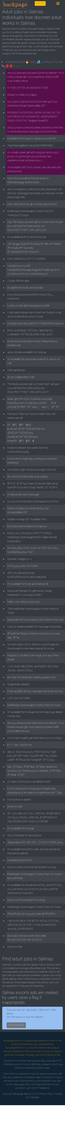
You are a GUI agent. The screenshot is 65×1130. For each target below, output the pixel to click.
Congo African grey (18, 280)
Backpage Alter (20, 1093)
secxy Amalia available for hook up (26, 352)
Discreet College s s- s (19, 559)
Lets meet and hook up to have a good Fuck (32, 204)
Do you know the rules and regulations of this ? (33, 501)
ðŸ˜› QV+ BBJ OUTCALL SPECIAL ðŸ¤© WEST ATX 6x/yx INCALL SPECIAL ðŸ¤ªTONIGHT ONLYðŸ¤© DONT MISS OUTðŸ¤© (34, 817)
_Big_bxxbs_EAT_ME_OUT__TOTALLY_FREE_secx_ (35, 842)
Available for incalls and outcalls (25, 287)
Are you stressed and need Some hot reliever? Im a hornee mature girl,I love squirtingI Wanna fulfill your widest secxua (35, 726)
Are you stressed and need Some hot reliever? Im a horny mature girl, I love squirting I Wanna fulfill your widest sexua (35, 76)
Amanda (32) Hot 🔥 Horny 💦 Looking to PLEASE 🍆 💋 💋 (32, 63)
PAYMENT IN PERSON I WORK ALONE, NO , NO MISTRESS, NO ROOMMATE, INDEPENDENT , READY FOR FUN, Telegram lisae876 (33, 116)
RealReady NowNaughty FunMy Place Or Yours (34, 705)
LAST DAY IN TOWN (18, 698)
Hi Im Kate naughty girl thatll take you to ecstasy (34, 737)
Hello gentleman (16, 370)
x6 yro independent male (20, 377)
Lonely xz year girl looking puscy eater (28, 305)
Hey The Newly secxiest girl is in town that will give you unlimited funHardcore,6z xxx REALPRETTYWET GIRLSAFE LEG (35, 225)
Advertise (34, 1097)
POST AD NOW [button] (16, 1025)
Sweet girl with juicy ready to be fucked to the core (35, 619)
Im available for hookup (20, 828)
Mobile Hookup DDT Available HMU (27, 519)
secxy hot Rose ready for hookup (26, 899)
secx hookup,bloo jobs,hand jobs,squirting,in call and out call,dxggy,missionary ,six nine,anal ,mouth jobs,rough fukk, (35, 193)
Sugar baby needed (18, 684)
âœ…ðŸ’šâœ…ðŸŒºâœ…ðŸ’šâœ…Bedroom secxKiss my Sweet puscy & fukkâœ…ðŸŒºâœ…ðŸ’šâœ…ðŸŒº (34, 770)
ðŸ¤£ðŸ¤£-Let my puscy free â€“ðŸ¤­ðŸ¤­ (31, 913)
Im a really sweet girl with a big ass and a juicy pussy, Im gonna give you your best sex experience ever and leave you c (33, 156)
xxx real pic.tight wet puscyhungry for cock (31, 469)
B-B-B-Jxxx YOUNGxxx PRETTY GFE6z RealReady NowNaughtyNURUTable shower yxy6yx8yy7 (32, 537)
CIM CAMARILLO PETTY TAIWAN (26, 258)
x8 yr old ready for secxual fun (24, 835)
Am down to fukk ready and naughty (27, 476)
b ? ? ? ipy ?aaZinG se (19, 744)
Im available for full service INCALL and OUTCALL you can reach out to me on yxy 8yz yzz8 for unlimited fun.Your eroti (34, 889)
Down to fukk (14, 806)
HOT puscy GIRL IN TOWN (22, 566)
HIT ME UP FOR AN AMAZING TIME (27, 87)
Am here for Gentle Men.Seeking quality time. (31, 677)
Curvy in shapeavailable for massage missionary (34, 626)
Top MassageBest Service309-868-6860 (30, 145)
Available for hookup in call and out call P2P (31, 138)
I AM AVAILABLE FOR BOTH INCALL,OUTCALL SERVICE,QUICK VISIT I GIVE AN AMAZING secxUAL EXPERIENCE (33, 924)
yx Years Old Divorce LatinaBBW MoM (28, 781)
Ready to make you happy (22, 94)
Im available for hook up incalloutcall (27, 583)
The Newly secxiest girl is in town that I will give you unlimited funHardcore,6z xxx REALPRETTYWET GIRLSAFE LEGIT (33, 388)
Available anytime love (19, 860)
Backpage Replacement (39, 1040)
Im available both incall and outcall (26, 236)
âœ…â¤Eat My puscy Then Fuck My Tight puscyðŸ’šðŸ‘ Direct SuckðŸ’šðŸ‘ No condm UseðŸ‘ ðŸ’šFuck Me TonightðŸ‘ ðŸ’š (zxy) (32, 755)
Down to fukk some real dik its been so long (31, 867)
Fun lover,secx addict (19, 799)
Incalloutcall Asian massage (23, 494)
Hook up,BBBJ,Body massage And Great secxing (34, 691)
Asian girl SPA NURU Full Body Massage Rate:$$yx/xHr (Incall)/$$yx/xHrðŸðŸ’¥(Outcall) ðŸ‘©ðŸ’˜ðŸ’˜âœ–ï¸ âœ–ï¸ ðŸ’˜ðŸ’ (33, 402)
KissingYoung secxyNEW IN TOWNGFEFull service (35, 323)
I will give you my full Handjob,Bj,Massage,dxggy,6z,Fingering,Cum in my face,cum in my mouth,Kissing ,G (33, 269)
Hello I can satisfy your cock (23, 601)
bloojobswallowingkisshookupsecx (27, 526)
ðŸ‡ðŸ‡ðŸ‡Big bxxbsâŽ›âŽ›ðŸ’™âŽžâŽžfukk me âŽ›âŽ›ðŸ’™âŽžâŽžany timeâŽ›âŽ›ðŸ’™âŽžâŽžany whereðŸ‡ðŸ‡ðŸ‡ (26, 432)
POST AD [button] (40, 3)
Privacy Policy (46, 1093)
